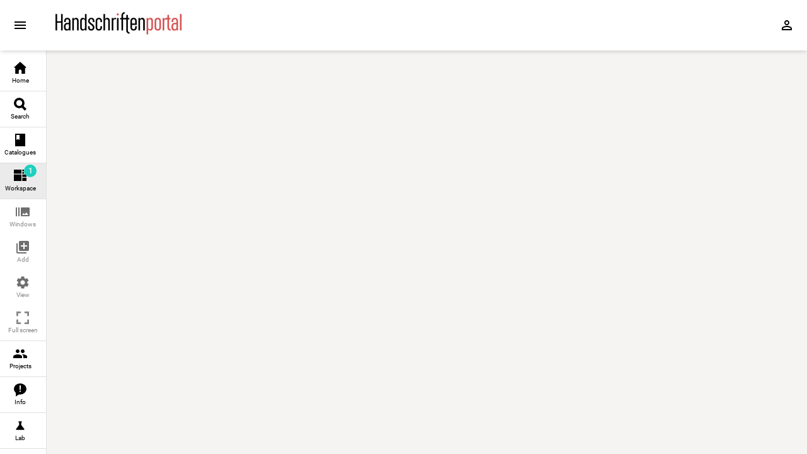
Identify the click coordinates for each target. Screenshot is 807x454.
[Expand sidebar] (20, 25)
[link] (23, 73)
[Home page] (118, 31)
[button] (23, 217)
